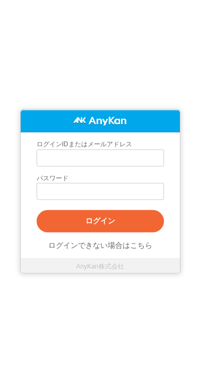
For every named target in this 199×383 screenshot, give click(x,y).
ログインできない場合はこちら (100, 245)
